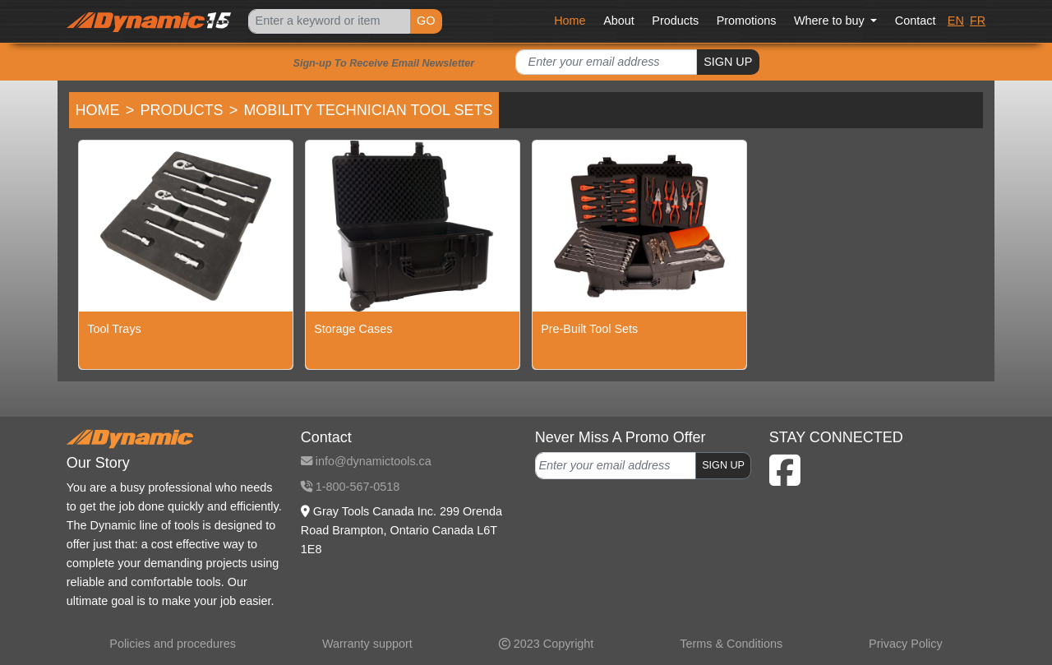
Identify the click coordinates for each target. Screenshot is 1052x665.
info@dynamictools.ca (366, 461)
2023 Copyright (546, 643)
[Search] (328, 22)
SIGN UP (728, 61)
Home (569, 20)
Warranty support (367, 643)
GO (426, 20)
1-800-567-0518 (350, 486)
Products (675, 20)
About (618, 20)
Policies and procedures (172, 643)
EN (956, 20)
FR (977, 20)
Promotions (747, 20)
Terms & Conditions (731, 643)
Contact (915, 20)
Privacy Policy (906, 643)
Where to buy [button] (831, 20)
